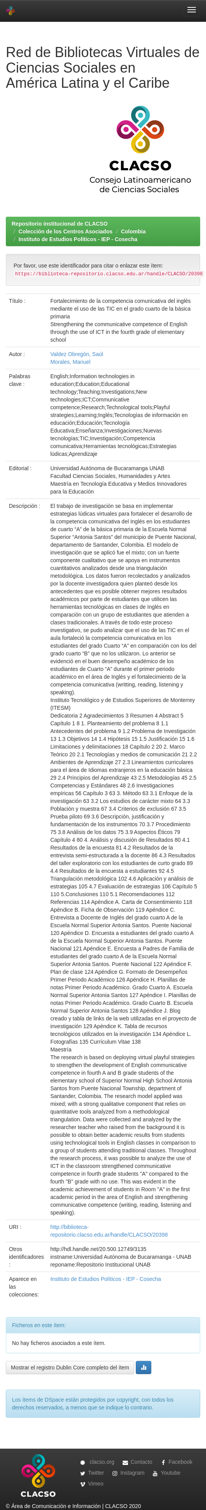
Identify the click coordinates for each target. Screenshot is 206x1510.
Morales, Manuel (70, 362)
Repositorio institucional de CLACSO (59, 224)
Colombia (133, 231)
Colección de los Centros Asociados (66, 231)
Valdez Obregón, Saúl (76, 354)
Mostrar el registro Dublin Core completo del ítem (70, 1367)
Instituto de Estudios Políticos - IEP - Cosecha (78, 239)
